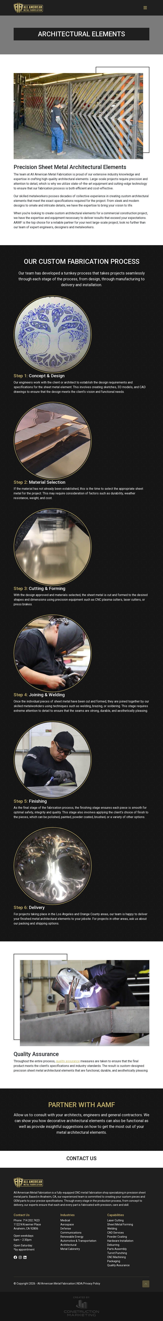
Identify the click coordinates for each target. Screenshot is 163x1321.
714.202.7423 (31, 1220)
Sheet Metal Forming (120, 1224)
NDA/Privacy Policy (88, 1283)
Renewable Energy (71, 1236)
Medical (65, 1220)
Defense (65, 1228)
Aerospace (67, 1224)
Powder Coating (117, 1236)
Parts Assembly (117, 1248)
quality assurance (68, 1061)
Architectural (68, 1244)
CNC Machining (116, 1257)
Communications (71, 1232)
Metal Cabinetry (70, 1248)
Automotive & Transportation (78, 1240)
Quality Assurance (118, 1265)
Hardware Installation (120, 1240)
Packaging (113, 1261)
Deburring (113, 1244)
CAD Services (115, 1232)
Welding (112, 1228)
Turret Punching (117, 1253)
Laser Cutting (115, 1220)
